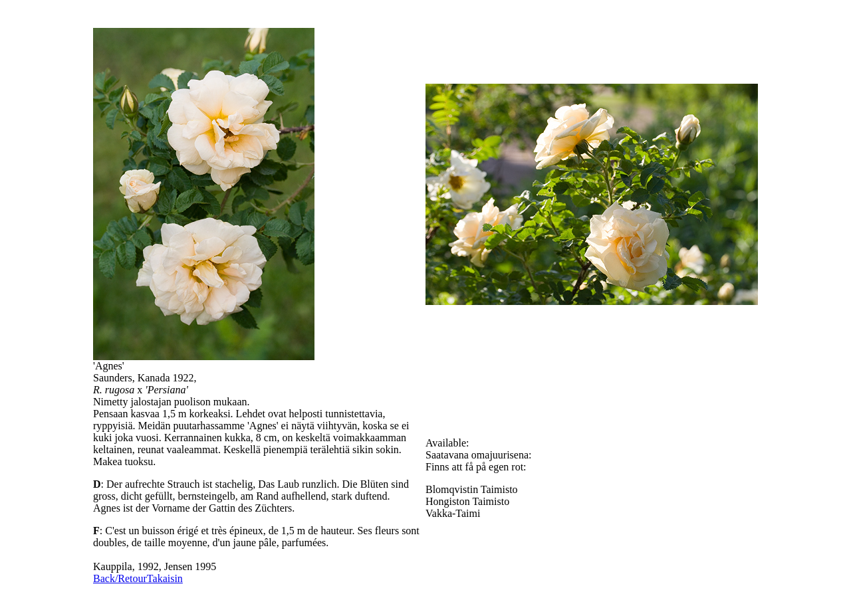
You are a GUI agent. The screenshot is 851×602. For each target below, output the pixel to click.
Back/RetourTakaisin (138, 578)
